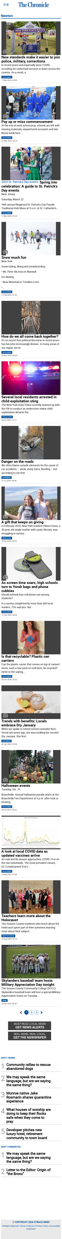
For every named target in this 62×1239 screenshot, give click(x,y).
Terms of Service (27, 1226)
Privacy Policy (42, 1226)
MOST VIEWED (8, 1057)
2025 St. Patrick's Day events (19, 181)
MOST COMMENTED (11, 1146)
